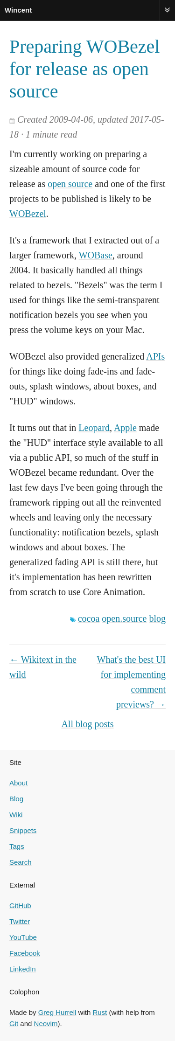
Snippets (22, 830)
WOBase (95, 255)
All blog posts (87, 724)
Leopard (94, 428)
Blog (16, 799)
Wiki (15, 815)
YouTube (23, 937)
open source (70, 184)
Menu (167, 10)
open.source (124, 618)
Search (20, 862)
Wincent (18, 10)
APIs (155, 356)
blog (157, 618)
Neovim (46, 1023)
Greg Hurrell (57, 1012)
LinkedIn (22, 969)
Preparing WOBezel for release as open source (84, 69)
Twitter (19, 921)
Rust (99, 1012)
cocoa (89, 618)
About (18, 783)
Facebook (24, 953)
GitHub (20, 905)
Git (13, 1023)
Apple (125, 428)
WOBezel (27, 213)
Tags (16, 846)
